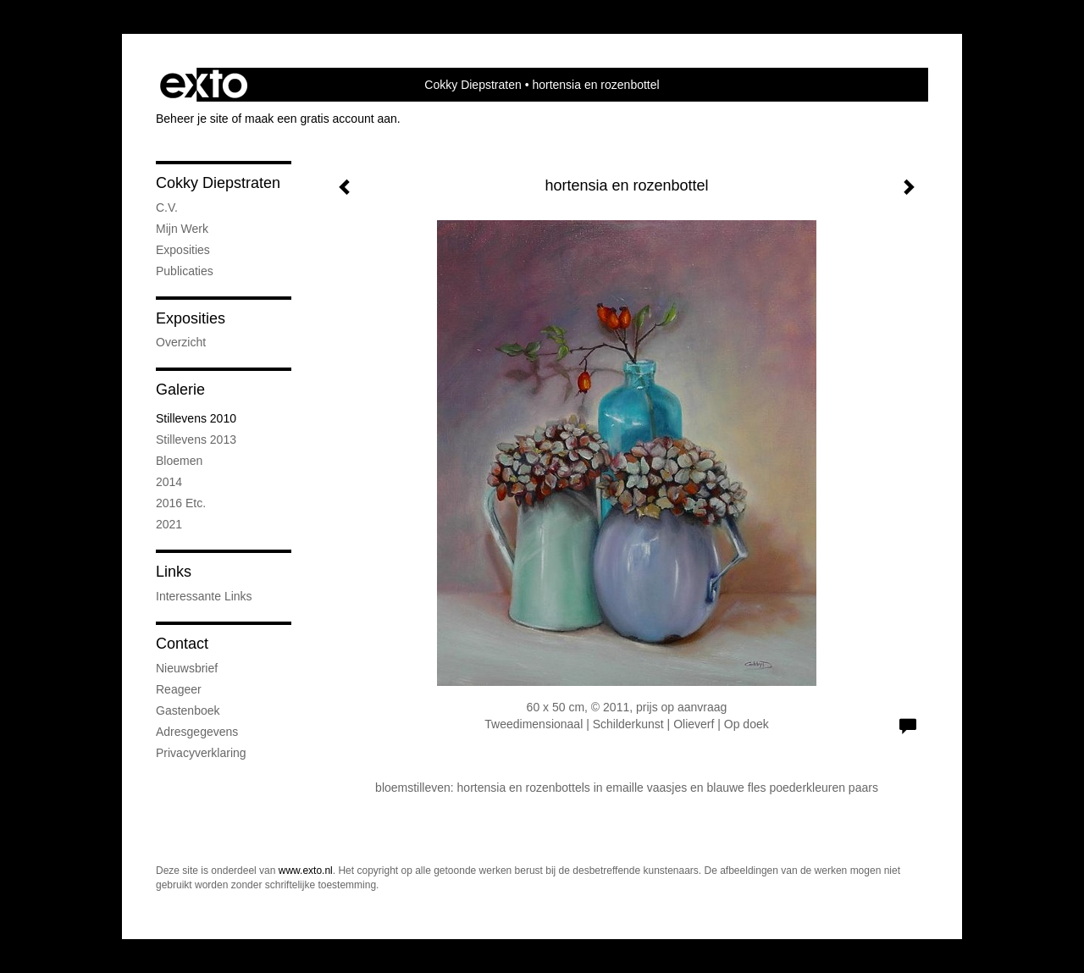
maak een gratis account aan (321, 118)
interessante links (204, 596)
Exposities (190, 318)
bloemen (179, 460)
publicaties (184, 271)
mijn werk (182, 228)
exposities (183, 250)
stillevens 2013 (196, 439)
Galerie (180, 389)
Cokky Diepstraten (472, 84)
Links (173, 571)
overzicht (181, 342)
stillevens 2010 (196, 418)
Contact (182, 643)
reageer (179, 689)
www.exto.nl (306, 870)
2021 (169, 524)
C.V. (167, 207)
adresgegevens (197, 731)
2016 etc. (181, 503)
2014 (169, 482)
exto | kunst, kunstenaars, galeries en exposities (204, 85)
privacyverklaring (201, 753)
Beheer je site (192, 118)
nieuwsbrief (187, 668)
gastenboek (188, 710)
